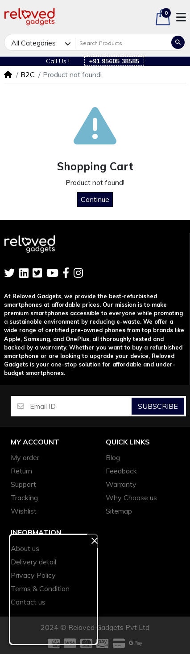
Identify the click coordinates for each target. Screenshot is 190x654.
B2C (28, 74)
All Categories (33, 42)
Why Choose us (131, 497)
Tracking (24, 497)
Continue (95, 199)
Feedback (121, 470)
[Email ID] (80, 406)
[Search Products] (122, 43)
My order (25, 457)
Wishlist (24, 510)
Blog (113, 457)
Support (23, 484)
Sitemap (119, 510)
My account (35, 442)
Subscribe (158, 406)
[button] (163, 17)
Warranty (121, 484)
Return (21, 470)
